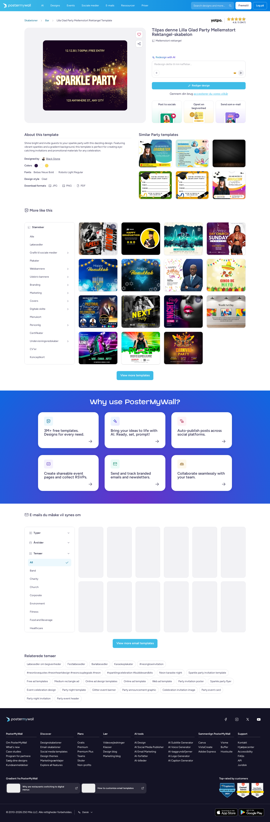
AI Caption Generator (180, 760)
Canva (202, 742)
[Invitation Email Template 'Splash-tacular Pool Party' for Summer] (119, 552)
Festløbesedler (76, 664)
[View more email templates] (135, 643)
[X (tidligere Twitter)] (247, 719)
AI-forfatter (141, 756)
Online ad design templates (101, 681)
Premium (82, 747)
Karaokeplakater (123, 664)
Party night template (74, 690)
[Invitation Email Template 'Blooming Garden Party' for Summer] (148, 552)
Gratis (81, 742)
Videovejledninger (114, 742)
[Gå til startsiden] (15, 5)
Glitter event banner (104, 690)
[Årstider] (68, 542)
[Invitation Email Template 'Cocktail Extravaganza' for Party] (176, 552)
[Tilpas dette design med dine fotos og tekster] (85, 75)
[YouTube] (258, 719)
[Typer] (68, 532)
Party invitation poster (191, 681)
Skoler (81, 760)
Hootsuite (226, 751)
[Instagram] (237, 719)
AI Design (140, 742)
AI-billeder (140, 760)
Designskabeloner (51, 742)
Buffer (224, 747)
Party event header (68, 698)
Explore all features (51, 765)
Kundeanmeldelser (17, 765)
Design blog (110, 751)
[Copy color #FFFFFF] (41, 166)
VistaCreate (205, 747)
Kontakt (242, 742)
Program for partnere (18, 756)
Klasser (107, 747)
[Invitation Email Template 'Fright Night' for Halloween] (148, 606)
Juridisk (242, 765)
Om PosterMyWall (16, 742)
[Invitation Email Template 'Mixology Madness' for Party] (119, 606)
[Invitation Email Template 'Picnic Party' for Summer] (91, 552)
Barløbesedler (100, 664)
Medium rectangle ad (66, 681)
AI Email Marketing (145, 751)
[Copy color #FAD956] (47, 166)
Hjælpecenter (246, 747)
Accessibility (245, 751)
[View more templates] (135, 375)
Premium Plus (85, 751)
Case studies (13, 751)
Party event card (211, 690)
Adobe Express (207, 751)
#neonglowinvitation (152, 664)
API (240, 760)
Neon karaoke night (170, 672)
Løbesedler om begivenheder (44, 664)
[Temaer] (68, 553)
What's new (13, 747)
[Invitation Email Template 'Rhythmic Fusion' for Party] (176, 606)
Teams (81, 756)
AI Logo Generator (179, 756)
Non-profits (84, 765)
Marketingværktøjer (52, 760)
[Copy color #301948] (36, 166)
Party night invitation (39, 698)
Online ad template (135, 681)
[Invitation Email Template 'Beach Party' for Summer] (204, 552)
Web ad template (162, 681)
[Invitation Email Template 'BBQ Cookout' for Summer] (233, 552)
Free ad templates (37, 681)
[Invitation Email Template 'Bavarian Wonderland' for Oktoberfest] (204, 606)
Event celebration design (41, 690)
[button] (139, 34)
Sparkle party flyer (220, 681)
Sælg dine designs (16, 760)
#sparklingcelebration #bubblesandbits (130, 672)
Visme (224, 742)
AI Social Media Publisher (149, 747)
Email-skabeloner (50, 747)
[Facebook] (226, 719)
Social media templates (54, 751)
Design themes (49, 756)
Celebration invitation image (179, 690)
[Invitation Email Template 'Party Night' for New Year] (233, 606)
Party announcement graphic (139, 690)
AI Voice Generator (179, 747)
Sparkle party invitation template (207, 672)
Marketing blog (112, 756)
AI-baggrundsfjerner (180, 751)
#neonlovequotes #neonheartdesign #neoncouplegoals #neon (64, 672)
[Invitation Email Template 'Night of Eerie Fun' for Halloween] (91, 606)
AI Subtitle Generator (180, 742)
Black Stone (53, 158)
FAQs (241, 756)
